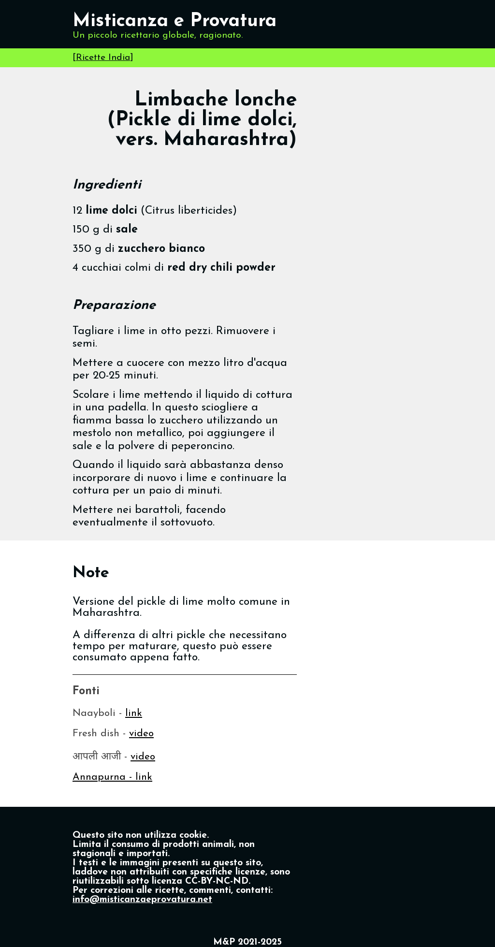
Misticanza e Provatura (175, 21)
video (141, 733)
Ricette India (103, 57)
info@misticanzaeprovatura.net (142, 899)
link (133, 713)
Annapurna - (104, 777)
